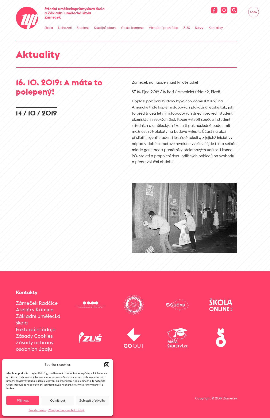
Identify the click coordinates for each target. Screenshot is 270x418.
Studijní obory (105, 27)
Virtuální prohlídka (163, 27)
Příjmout (23, 400)
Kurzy (199, 27)
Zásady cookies (37, 410)
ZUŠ (186, 27)
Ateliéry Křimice (35, 309)
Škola (49, 27)
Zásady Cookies (34, 336)
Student (83, 27)
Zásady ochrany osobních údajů (66, 410)
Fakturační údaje (35, 329)
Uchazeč (65, 27)
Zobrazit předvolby (92, 400)
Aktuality (38, 54)
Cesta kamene (132, 27)
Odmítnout (57, 400)
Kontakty (216, 27)
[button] (107, 365)
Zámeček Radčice (37, 303)
